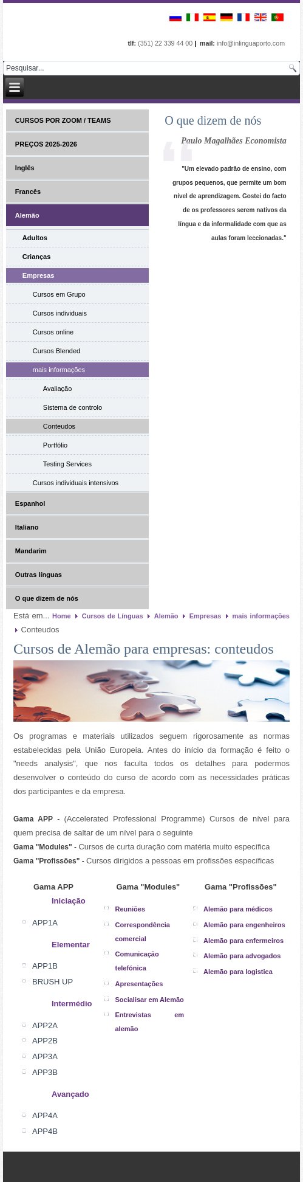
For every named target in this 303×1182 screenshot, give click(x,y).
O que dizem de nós (46, 598)
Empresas (38, 275)
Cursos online (53, 332)
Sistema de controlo (72, 407)
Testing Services (67, 464)
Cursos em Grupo (59, 294)
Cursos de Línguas (112, 616)
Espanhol (30, 503)
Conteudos (59, 426)
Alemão (27, 215)
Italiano (27, 527)
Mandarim (31, 551)
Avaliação (57, 388)
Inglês (25, 167)
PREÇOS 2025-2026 (46, 144)
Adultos (34, 237)
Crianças (36, 256)
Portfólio (55, 445)
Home (61, 616)
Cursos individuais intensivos (75, 482)
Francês (28, 191)
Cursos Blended (56, 350)
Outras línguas (38, 574)
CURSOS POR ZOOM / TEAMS (63, 120)
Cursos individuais (60, 313)
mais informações (59, 369)
